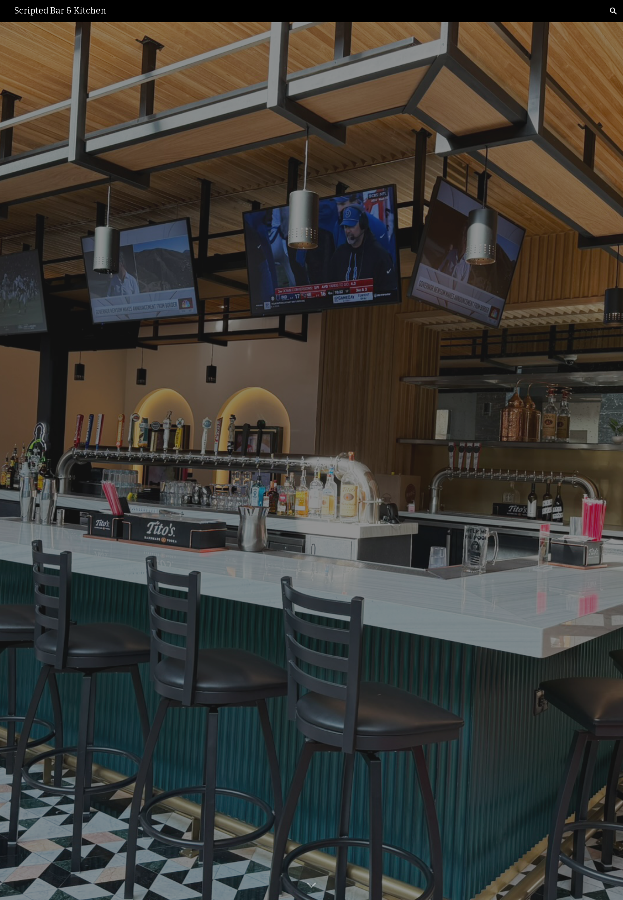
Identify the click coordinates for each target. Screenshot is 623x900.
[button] (613, 11)
